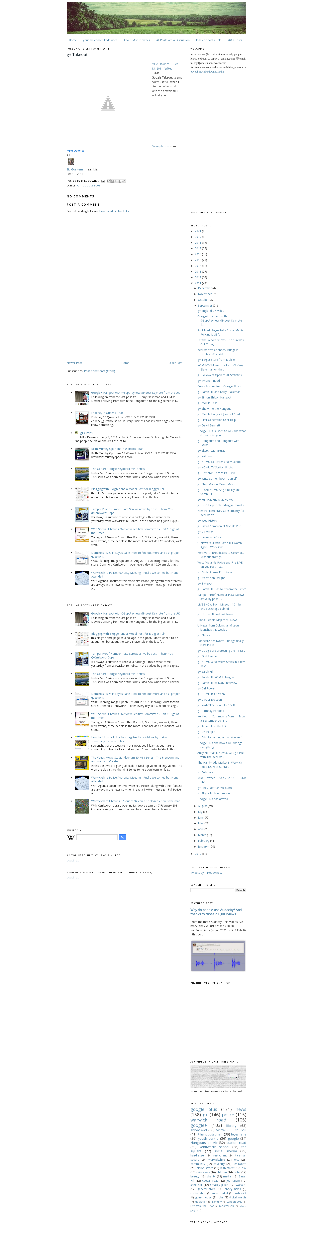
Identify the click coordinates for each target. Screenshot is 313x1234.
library (231, 1125)
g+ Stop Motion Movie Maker (216, 484)
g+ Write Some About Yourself (217, 478)
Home (73, 40)
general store (206, 1189)
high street (227, 1168)
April (201, 829)
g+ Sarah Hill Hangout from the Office (221, 589)
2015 (198, 260)
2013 (198, 271)
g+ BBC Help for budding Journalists (220, 505)
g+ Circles (86, 433)
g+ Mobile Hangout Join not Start (218, 414)
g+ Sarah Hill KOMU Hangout (216, 677)
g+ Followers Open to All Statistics (219, 375)
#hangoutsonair (210, 1134)
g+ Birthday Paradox (210, 711)
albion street (205, 1168)
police (228, 1114)
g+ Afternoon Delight (211, 578)
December (205, 288)
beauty (194, 1176)
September (205, 305)
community (197, 1164)
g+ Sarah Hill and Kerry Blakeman (219, 392)
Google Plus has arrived (212, 799)
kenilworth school (214, 1146)
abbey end (198, 1130)
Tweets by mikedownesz (206, 872)
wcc (236, 1159)
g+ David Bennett (208, 425)
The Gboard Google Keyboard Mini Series (118, 469)
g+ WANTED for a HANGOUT (216, 705)
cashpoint (240, 1193)
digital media (237, 1197)
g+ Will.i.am (204, 456)
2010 (198, 854)
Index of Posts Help (208, 40)
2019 (198, 237)
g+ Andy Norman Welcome (215, 788)
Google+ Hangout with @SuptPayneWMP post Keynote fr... (219, 320)
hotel (237, 1172)
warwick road (208, 1120)
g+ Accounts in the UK (211, 726)
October (203, 300)
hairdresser (197, 1155)
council (240, 1130)
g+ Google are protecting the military (221, 650)
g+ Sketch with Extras (211, 450)
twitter (221, 1130)
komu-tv (217, 1201)
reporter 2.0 (226, 1206)
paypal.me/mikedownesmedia (207, 71)
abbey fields (233, 1189)
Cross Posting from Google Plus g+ (220, 386)
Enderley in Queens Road (107, 413)
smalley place (219, 1185)
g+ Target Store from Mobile (216, 360)
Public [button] (155, 73)
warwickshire (216, 1159)
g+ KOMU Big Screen (211, 694)
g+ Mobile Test (207, 403)
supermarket (220, 1193)
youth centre (208, 1138)
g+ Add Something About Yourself (219, 737)
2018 (198, 242)
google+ (198, 1125)
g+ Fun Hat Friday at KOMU (215, 499)
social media (225, 1151)
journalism (233, 1180)
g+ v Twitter (205, 532)
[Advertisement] (100, 329)
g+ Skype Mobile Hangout (214, 793)
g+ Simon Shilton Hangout (214, 397)
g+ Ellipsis (203, 635)
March (202, 835)
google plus (91, 185)
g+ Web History (207, 520)
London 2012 (235, 1201)
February (204, 841)
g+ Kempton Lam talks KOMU (216, 473)
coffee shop (198, 1193)
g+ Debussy (205, 772)
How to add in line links (114, 211)
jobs (220, 1197)
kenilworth (239, 1164)
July (200, 812)
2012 (198, 277)
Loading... (73, 860)
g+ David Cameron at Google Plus (219, 526)
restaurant (220, 1155)
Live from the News (202, 1206)
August (203, 806)
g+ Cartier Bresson (209, 699)
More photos (160, 146)
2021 (198, 231)
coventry (219, 1164)
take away (203, 1172)
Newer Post (74, 363)
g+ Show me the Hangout (214, 408)
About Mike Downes (137, 40)
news (241, 1109)
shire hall (196, 1185)
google (233, 1138)
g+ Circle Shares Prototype (214, 572)
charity (211, 1176)
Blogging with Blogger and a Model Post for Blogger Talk (128, 489)
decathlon (201, 1201)
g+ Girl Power (206, 688)
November (205, 294)
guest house (203, 1197)
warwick (241, 1185)
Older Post (175, 363)
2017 (198, 248)
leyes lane (238, 1134)
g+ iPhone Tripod (208, 380)
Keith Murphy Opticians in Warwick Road (117, 449)
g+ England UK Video (210, 311)
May (201, 823)
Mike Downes (160, 64)
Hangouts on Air (204, 1142)
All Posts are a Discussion (173, 40)
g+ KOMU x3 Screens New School (219, 462)
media (227, 1176)
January (203, 846)
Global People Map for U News (217, 620)
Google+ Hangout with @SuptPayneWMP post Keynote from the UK (135, 392)
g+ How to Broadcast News (215, 614)
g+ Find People (207, 656)
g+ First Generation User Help (216, 420)
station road (236, 1142)
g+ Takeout (204, 583)
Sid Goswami (75, 169)
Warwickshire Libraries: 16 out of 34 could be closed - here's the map (135, 801)
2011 (198, 283)
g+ (79, 185)
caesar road (210, 1180)
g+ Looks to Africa (209, 537)
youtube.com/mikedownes (100, 40)
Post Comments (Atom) (99, 371)
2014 (198, 266)
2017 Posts (235, 40)
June (201, 817)
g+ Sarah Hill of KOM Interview (217, 683)
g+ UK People (206, 732)
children (222, 1172)
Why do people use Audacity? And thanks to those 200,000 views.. (216, 912)
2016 (198, 254)
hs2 (244, 1168)
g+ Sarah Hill (205, 671)
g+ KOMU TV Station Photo (215, 467)
